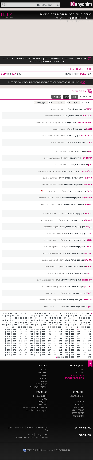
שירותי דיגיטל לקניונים (74, 378)
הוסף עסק (79, 372)
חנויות (78, 14)
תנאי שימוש (79, 407)
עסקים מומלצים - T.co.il (36, 410)
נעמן (90, 164)
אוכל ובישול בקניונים (38, 387)
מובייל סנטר (87, 115)
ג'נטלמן (89, 240)
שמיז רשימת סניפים (61, 151)
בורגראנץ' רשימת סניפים (48, 204)
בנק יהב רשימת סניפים (51, 227)
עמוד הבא (60, 357)
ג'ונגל (90, 233)
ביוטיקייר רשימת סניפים (50, 213)
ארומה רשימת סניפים (52, 191)
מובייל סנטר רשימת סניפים (52, 116)
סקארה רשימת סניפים (58, 129)
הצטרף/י (5, 16)
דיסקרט (89, 306)
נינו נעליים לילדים (84, 122)
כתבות (78, 18)
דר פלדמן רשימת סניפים (49, 286)
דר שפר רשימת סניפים (51, 293)
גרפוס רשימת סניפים (53, 273)
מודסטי (89, 109)
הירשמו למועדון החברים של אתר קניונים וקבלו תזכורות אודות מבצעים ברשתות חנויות (46, 82)
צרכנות (44, 381)
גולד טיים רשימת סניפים (49, 253)
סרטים (44, 398)
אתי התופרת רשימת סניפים (46, 198)
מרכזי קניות (42, 372)
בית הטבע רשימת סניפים (48, 220)
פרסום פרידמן (86, 135)
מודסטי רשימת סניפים (58, 109)
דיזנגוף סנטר (19, 427)
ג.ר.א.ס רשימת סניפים (51, 267)
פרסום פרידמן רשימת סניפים (50, 136)
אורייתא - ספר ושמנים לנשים (35, 407)
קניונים (87, 14)
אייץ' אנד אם (87, 171)
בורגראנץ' (88, 204)
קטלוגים (44, 14)
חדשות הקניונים (22, 437)
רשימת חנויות (79, 91)
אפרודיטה (88, 184)
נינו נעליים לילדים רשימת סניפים (45, 122)
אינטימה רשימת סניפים (50, 178)
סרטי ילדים (42, 404)
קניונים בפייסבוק (77, 395)
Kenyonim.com (47, 450)
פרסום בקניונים (77, 375)
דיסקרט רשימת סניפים (51, 306)
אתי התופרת (87, 197)
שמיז (90, 151)
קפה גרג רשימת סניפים (57, 142)
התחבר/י (11, 16)
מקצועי (59, 18)
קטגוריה (57, 96)
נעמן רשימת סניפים (61, 165)
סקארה (89, 129)
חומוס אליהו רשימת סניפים (52, 158)
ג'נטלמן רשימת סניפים (51, 240)
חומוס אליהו (87, 158)
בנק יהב (89, 226)
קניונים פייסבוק (30, 450)
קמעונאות (35, 437)
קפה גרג (88, 142)
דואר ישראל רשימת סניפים (47, 300)
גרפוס (89, 273)
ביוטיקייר (88, 213)
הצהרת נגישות (77, 410)
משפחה (69, 18)
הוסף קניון (80, 369)
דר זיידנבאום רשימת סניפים (45, 280)
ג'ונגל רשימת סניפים (53, 233)
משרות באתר (78, 415)
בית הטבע (88, 220)
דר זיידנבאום (87, 279)
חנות (74, 96)
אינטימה (88, 177)
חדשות (87, 18)
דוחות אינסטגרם (40, 395)
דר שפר (89, 293)
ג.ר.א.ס (89, 266)
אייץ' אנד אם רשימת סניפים (45, 171)
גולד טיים (88, 253)
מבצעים (69, 14)
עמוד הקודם (87, 313)
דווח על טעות (78, 404)
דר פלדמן (88, 286)
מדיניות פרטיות (77, 412)
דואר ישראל (87, 299)
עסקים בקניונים (42, 434)
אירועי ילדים (57, 14)
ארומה (89, 191)
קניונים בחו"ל (41, 384)
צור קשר (80, 401)
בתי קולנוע (42, 401)
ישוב (66, 96)
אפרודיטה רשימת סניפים (48, 184)
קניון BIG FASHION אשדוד (37, 427)
